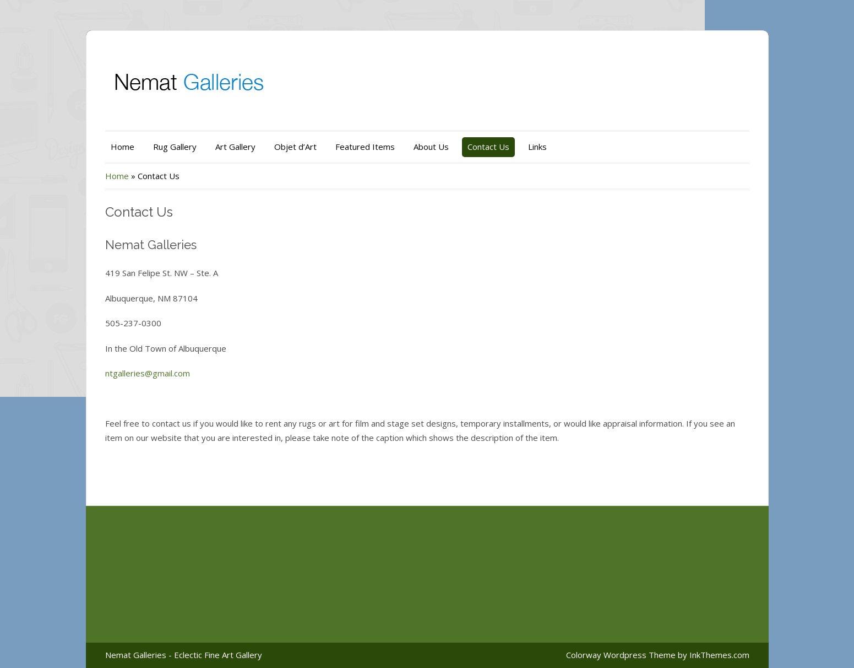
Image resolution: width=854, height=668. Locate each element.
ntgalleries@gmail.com (147, 373)
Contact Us (488, 146)
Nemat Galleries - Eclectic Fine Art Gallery (183, 654)
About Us (431, 146)
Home (122, 146)
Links (537, 146)
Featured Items (365, 146)
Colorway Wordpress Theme (621, 654)
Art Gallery (235, 146)
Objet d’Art (295, 146)
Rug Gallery (175, 146)
